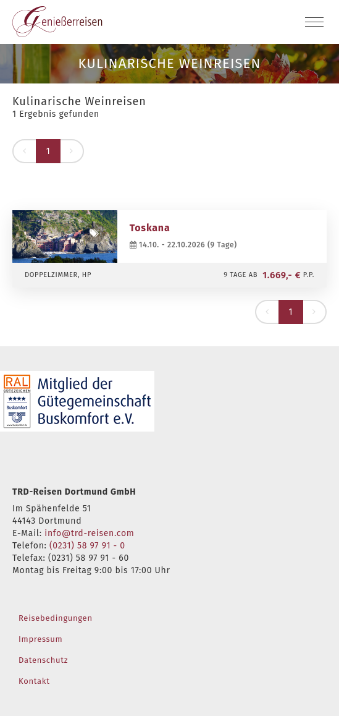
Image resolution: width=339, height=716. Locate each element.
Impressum (40, 639)
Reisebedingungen (56, 618)
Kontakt (34, 681)
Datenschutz (43, 660)
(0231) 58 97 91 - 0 (87, 545)
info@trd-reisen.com (89, 533)
